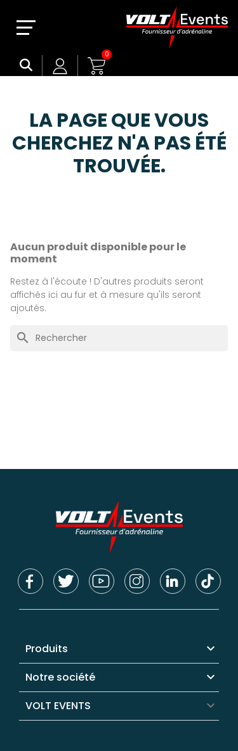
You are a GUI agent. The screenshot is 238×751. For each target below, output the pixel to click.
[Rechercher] (119, 338)
